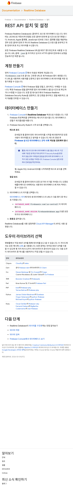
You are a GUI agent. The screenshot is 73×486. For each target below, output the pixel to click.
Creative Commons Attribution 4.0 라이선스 (48, 345)
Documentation (11, 10)
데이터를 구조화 (35, 326)
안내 (3, 457)
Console (17, 73)
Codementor (21, 309)
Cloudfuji (19, 263)
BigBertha (34, 306)
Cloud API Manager (44, 224)
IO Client (43, 268)
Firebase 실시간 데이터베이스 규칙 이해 (32, 140)
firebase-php (26, 288)
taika (27, 263)
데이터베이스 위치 (17, 197)
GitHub (4, 473)
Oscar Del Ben (21, 304)
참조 (3, 461)
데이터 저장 (14, 330)
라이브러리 (6, 469)
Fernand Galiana (22, 306)
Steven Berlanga (22, 272)
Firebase (8, 20)
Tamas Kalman (21, 290)
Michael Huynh (21, 299)
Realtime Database (35, 10)
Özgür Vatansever (23, 297)
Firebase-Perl (41, 283)
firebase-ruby (34, 304)
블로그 (4, 483)
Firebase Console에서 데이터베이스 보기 (27, 339)
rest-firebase (33, 309)
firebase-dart (24, 268)
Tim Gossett (35, 272)
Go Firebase (49, 274)
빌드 (48, 20)
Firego (44, 272)
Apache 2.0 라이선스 (31, 347)
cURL (21, 246)
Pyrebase (40, 294)
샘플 (3, 465)
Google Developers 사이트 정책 (13, 350)
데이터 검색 (14, 334)
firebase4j (36, 279)
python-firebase (38, 297)
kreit (17, 288)
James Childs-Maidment (25, 294)
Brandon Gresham (23, 279)
